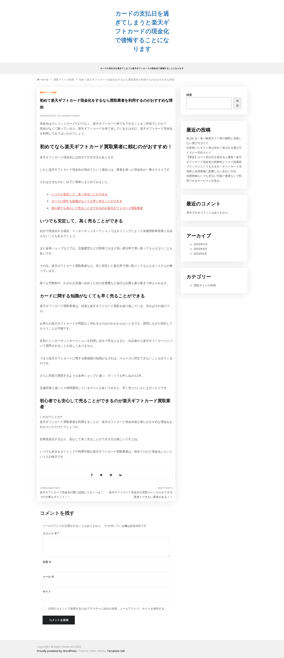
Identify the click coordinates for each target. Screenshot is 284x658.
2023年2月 (200, 254)
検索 (189, 95)
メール (48, 577)
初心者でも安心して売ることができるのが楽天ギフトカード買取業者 (97, 208)
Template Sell (116, 651)
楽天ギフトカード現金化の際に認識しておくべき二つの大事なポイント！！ (71, 494)
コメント (50, 533)
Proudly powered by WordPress (57, 651)
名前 (47, 562)
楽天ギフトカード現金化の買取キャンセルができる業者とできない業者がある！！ (141, 494)
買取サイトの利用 (48, 92)
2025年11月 (201, 244)
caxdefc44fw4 (70, 115)
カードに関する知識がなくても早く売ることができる (86, 201)
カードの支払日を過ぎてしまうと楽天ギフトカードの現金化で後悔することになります (142, 31)
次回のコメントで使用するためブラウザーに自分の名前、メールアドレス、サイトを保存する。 (107, 608)
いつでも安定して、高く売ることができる (79, 194)
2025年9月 (200, 249)
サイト (47, 592)
